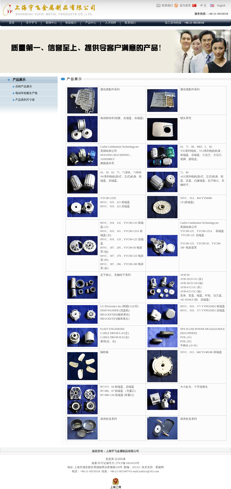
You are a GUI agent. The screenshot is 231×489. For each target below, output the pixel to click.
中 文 (203, 5)
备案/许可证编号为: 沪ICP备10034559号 (115, 463)
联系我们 (167, 5)
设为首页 (185, 5)
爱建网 (159, 467)
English (221, 5)
